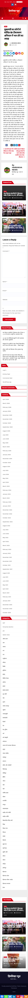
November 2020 (7, 608)
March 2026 (6, 403)
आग (4, 642)
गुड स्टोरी (5, 694)
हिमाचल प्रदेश (6, 875)
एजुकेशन (5, 658)
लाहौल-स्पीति (6, 816)
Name (5, 281)
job (4, 631)
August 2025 (6, 431)
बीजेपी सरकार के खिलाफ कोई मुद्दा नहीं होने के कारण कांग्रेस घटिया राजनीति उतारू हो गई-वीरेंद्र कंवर (19, 153)
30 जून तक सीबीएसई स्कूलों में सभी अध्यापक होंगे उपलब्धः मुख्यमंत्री (13, 211)
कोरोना (4, 682)
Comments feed (7, 378)
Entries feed (6, 374)
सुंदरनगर (5, 844)
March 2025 (6, 446)
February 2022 (7, 549)
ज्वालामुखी (5, 713)
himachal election (8, 627)
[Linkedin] (13, 53)
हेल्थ (4, 887)
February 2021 (7, 596)
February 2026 (7, 407)
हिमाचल (6, 26)
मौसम (4, 796)
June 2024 (6, 474)
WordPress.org (7, 382)
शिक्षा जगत (5, 828)
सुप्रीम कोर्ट (5, 852)
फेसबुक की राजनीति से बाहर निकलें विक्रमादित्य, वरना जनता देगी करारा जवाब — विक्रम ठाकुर (14, 228)
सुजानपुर (5, 848)
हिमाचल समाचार (6, 883)
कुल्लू (4, 674)
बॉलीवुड (4, 773)
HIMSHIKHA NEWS (16, 43)
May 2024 (5, 478)
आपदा (4, 646)
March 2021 (6, 593)
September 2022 (8, 521)
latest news (6, 634)
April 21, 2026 (9, 912)
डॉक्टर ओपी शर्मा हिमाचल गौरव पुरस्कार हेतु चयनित (13, 960)
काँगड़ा (4, 662)
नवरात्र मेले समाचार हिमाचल (9, 745)
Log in (4, 370)
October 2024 (7, 462)
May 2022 (5, 537)
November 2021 (7, 561)
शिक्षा (4, 824)
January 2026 (7, 411)
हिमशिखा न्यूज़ (14, 10)
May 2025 (5, 442)
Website (5, 299)
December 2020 (7, 604)
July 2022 (5, 529)
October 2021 (7, 565)
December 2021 (7, 557)
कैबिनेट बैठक (6, 678)
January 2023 (7, 506)
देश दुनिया (5, 729)
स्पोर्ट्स (4, 863)
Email (5, 290)
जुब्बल (4, 710)
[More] (22, 53)
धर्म (3, 733)
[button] (23, 18)
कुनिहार (4, 670)
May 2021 (5, 585)
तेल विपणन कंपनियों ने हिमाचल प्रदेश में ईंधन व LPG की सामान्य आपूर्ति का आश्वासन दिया (13, 195)
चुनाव (4, 702)
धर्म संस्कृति (5, 737)
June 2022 (6, 533)
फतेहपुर (4, 757)
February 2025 (7, 450)
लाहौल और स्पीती (7, 812)
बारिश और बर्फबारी (7, 765)
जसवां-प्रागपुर (6, 706)
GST (4, 623)
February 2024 (7, 490)
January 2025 (7, 454)
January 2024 (7, 494)
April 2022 (6, 541)
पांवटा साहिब (6, 753)
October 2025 (7, 423)
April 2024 (6, 482)
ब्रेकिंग (4, 777)
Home (14, 991)
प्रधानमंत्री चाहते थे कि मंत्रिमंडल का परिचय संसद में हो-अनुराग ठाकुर (8, 151)
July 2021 (5, 577)
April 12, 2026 (9, 963)
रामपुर (4, 804)
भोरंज (4, 781)
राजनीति (4, 800)
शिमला (4, 832)
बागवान (4, 761)
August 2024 (6, 466)
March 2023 (6, 498)
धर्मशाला (4, 741)
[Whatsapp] (7, 53)
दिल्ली (4, 721)
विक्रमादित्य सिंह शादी (7, 820)
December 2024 (7, 458)
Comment (6, 251)
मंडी (3, 785)
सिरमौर (4, 840)
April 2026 (6, 399)
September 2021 (7, 569)
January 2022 (7, 553)
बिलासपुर (5, 769)
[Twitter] (10, 53)
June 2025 (6, 439)
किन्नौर (4, 666)
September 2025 (8, 427)
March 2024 (6, 486)
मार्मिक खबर (5, 792)
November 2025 (7, 419)
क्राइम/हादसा (6, 690)
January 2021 (6, 600)
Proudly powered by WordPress (9, 986)
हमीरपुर (4, 867)
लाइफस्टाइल (5, 808)
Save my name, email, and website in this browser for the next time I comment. (13, 313)
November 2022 (7, 514)
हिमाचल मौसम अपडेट (8, 879)
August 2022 (6, 525)
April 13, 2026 (9, 946)
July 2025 (5, 435)
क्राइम (4, 686)
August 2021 (6, 573)
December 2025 (7, 415)
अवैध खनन (5, 638)
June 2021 (6, 581)
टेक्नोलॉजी (5, 717)
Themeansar (14, 988)
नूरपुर (4, 749)
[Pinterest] (16, 53)
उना (3, 650)
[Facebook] (5, 53)
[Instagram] (19, 53)
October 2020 (7, 612)
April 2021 (6, 589)
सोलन (4, 856)
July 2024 (5, 470)
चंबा (3, 698)
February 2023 (7, 502)
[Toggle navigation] (13, 18)
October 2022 (7, 518)
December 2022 (7, 510)
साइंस (4, 836)
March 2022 (6, 545)
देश (3, 725)
